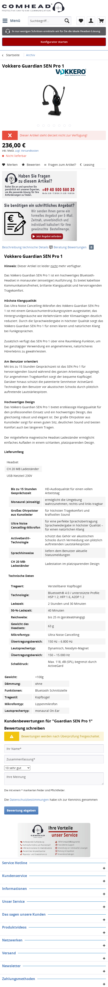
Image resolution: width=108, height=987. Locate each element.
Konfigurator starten (54, 42)
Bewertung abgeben (21, 810)
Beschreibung (12, 247)
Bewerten (31, 165)
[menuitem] (11, 20)
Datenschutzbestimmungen (29, 800)
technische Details (35, 247)
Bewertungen (81, 247)
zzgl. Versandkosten (27, 150)
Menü (11, 20)
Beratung (58, 247)
